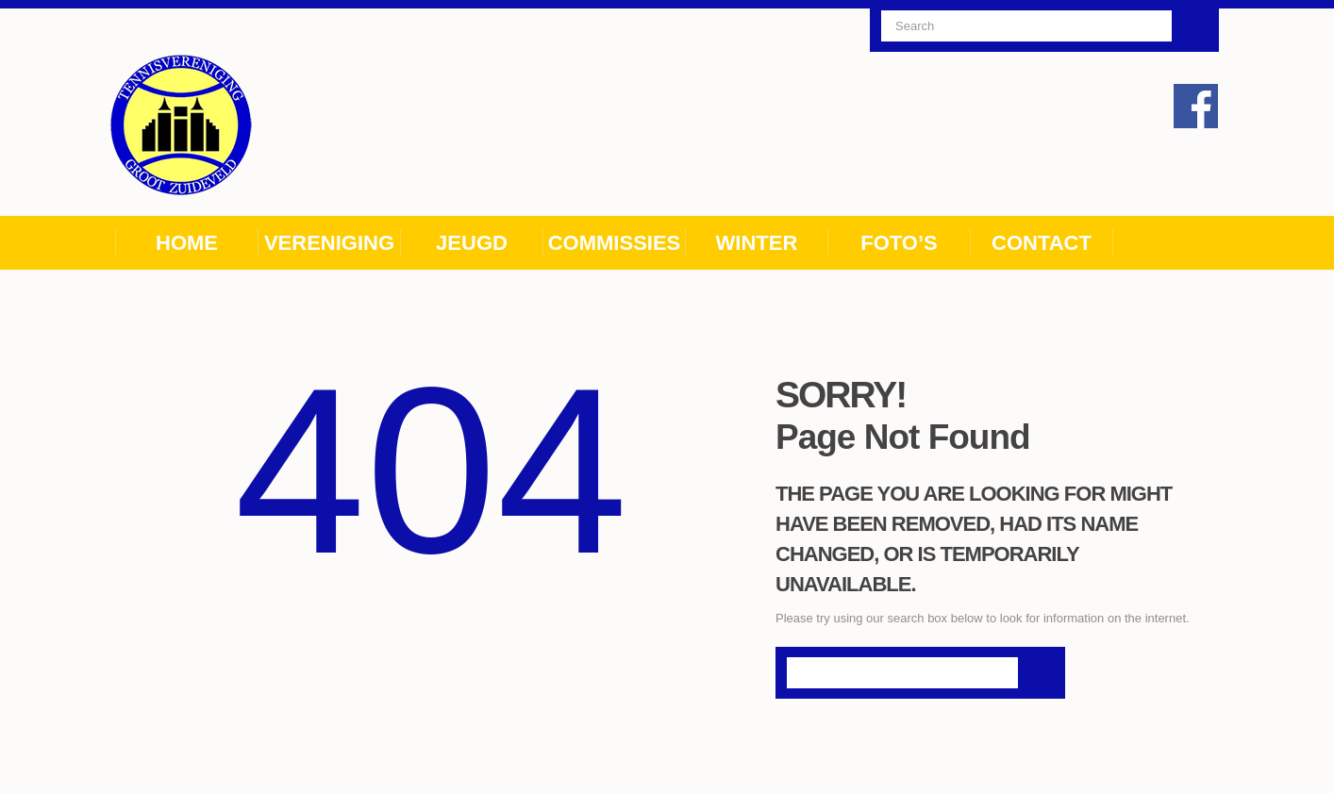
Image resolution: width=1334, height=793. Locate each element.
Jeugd (472, 243)
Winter (757, 243)
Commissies (614, 243)
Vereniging (329, 243)
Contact (1042, 243)
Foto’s (899, 243)
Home (187, 243)
